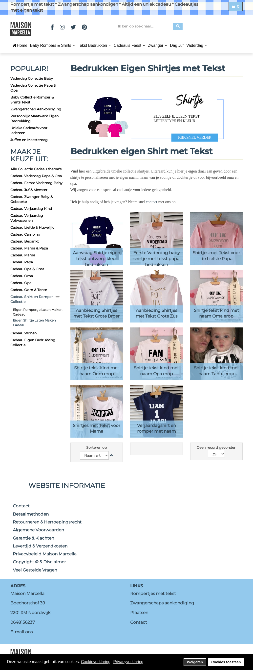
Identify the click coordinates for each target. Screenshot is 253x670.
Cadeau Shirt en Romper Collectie (31, 299)
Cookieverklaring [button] (95, 662)
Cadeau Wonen (23, 333)
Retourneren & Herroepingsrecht (47, 522)
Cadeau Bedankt (24, 241)
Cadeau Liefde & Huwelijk (32, 227)
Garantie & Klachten (33, 538)
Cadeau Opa (20, 283)
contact (152, 202)
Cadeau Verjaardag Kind (31, 208)
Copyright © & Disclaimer (39, 561)
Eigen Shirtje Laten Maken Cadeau (34, 322)
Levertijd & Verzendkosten (40, 546)
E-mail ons (21, 631)
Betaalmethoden (31, 514)
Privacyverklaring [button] (128, 662)
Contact (21, 505)
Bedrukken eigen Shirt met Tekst (142, 151)
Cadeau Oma (21, 276)
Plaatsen (139, 612)
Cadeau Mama (22, 255)
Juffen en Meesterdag (29, 140)
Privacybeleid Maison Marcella (45, 553)
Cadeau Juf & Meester (28, 190)
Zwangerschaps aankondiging (162, 602)
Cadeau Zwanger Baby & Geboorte (31, 199)
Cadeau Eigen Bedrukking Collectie (32, 342)
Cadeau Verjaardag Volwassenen (26, 218)
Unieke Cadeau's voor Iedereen (28, 130)
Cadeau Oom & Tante (28, 290)
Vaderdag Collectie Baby (31, 78)
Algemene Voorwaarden (38, 529)
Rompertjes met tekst (153, 593)
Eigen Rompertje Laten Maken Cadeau (38, 312)
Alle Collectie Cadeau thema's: (36, 169)
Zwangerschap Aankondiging (35, 109)
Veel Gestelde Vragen (35, 570)
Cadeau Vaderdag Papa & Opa (36, 176)
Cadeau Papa (21, 262)
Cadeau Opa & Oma (27, 269)
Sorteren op (96, 447)
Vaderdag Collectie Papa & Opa (33, 88)
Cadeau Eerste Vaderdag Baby (36, 183)
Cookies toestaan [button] (226, 662)
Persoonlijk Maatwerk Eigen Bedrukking (34, 118)
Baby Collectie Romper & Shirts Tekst (32, 99)
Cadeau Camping (25, 234)
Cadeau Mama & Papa (29, 248)
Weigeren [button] (195, 662)
